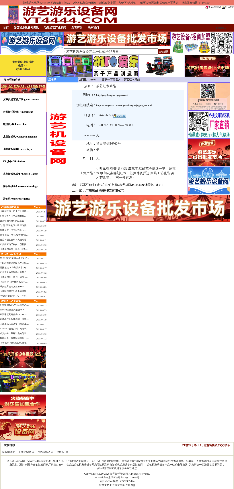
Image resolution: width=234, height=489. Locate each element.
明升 (103, 477)
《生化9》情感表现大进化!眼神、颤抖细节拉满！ (24, 343)
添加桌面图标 (213, 7)
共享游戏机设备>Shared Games (20, 174)
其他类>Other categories (16, 198)
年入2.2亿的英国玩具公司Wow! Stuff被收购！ (22, 258)
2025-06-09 (41, 277)
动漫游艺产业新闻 (55, 27)
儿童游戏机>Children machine (20, 136)
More (37, 207)
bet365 (98, 477)
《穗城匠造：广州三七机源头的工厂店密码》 (22, 211)
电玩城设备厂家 (45, 452)
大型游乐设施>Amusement (18, 112)
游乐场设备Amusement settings (20, 186)
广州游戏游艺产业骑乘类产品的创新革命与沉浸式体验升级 (28, 305)
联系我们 (93, 27)
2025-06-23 (41, 216)
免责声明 (76, 27)
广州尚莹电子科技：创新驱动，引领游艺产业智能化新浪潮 (28, 244)
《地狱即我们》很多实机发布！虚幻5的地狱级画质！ (25, 291)
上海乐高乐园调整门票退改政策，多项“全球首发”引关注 (27, 324)
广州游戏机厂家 (26, 452)
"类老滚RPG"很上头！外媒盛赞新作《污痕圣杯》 (24, 296)
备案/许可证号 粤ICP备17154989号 (122, 477)
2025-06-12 (41, 240)
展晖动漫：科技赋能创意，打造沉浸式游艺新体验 (24, 338)
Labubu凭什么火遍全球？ (12, 309)
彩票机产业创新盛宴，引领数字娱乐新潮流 (21, 319)
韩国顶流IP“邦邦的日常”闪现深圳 (16, 267)
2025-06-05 (41, 282)
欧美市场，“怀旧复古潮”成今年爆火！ (18, 235)
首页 (6, 27)
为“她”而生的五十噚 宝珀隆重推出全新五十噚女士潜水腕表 (28, 225)
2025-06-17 (41, 235)
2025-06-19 (41, 226)
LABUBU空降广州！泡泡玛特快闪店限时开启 (22, 328)
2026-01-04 (41, 211)
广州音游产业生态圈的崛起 (13, 216)
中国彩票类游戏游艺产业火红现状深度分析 (21, 263)
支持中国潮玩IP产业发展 (12, 220)
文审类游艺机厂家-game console (21, 99)
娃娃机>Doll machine (14, 124)
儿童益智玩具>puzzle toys (17, 149)
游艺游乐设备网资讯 (26, 27)
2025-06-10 (41, 249)
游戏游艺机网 (8, 452)
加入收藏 (228, 7)
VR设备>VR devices (14, 161)
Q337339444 (127, 481)
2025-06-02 (41, 292)
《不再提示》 (204, 3)
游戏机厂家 (62, 452)
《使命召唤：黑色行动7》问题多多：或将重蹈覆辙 (24, 277)
